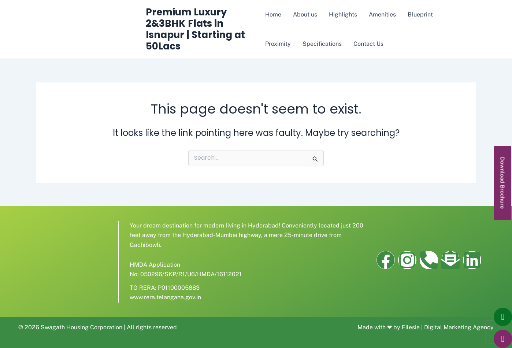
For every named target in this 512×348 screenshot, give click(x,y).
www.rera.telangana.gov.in (165, 297)
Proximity (278, 43)
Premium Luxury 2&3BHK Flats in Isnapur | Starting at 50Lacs (195, 29)
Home (273, 14)
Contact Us (368, 43)
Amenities (382, 14)
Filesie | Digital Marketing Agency (448, 327)
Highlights (343, 14)
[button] (502, 183)
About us (305, 14)
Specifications (322, 43)
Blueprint (420, 14)
